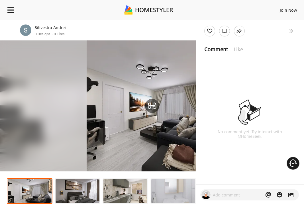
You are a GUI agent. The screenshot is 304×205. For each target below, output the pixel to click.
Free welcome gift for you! (218, 23)
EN (268, 8)
